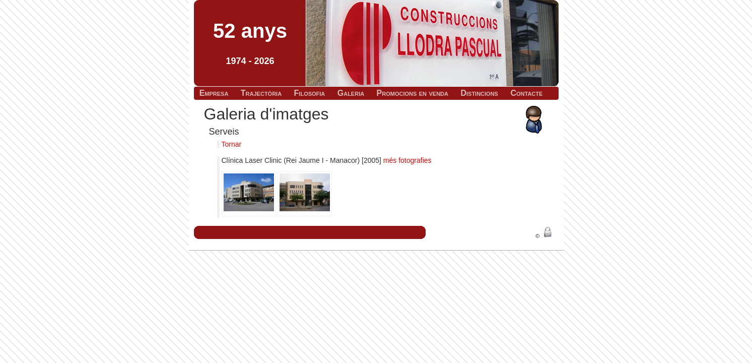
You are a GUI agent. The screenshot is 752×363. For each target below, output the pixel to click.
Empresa (214, 93)
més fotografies (407, 160)
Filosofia (309, 93)
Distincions (479, 93)
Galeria (350, 93)
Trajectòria (261, 93)
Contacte (526, 93)
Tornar (232, 144)
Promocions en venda (412, 93)
